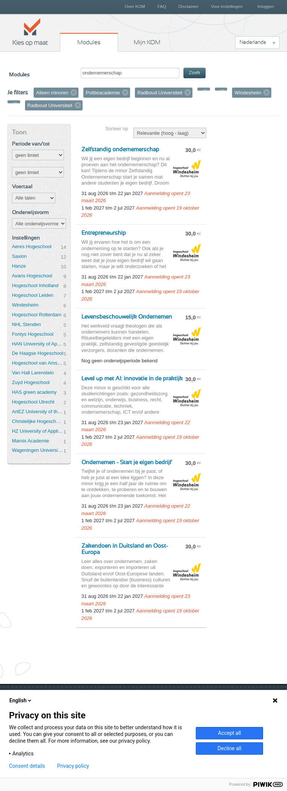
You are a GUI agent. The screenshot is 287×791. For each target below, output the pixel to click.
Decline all (229, 748)
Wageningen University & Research (38, 450)
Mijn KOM (147, 42)
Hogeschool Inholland (35, 285)
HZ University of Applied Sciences (38, 431)
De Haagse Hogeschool (37, 353)
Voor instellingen (227, 6)
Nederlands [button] (253, 42)
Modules (89, 42)
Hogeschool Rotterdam (36, 314)
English (21, 700)
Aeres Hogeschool (32, 246)
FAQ (161, 6)
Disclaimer (189, 6)
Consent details (27, 766)
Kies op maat (30, 32)
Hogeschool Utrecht (33, 402)
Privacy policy (73, 766)
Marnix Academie (30, 441)
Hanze (19, 266)
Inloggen (265, 6)
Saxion (19, 256)
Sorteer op (116, 128)
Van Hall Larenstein (33, 372)
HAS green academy (34, 392)
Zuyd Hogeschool (31, 382)
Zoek (194, 72)
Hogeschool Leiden (32, 295)
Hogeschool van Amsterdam (38, 363)
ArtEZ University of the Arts (38, 411)
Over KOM (135, 6)
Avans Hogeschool (32, 276)
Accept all (229, 733)
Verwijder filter (73, 92)
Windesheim (25, 305)
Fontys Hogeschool (32, 334)
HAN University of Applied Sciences (38, 344)
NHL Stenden (26, 324)
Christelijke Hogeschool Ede (38, 421)
